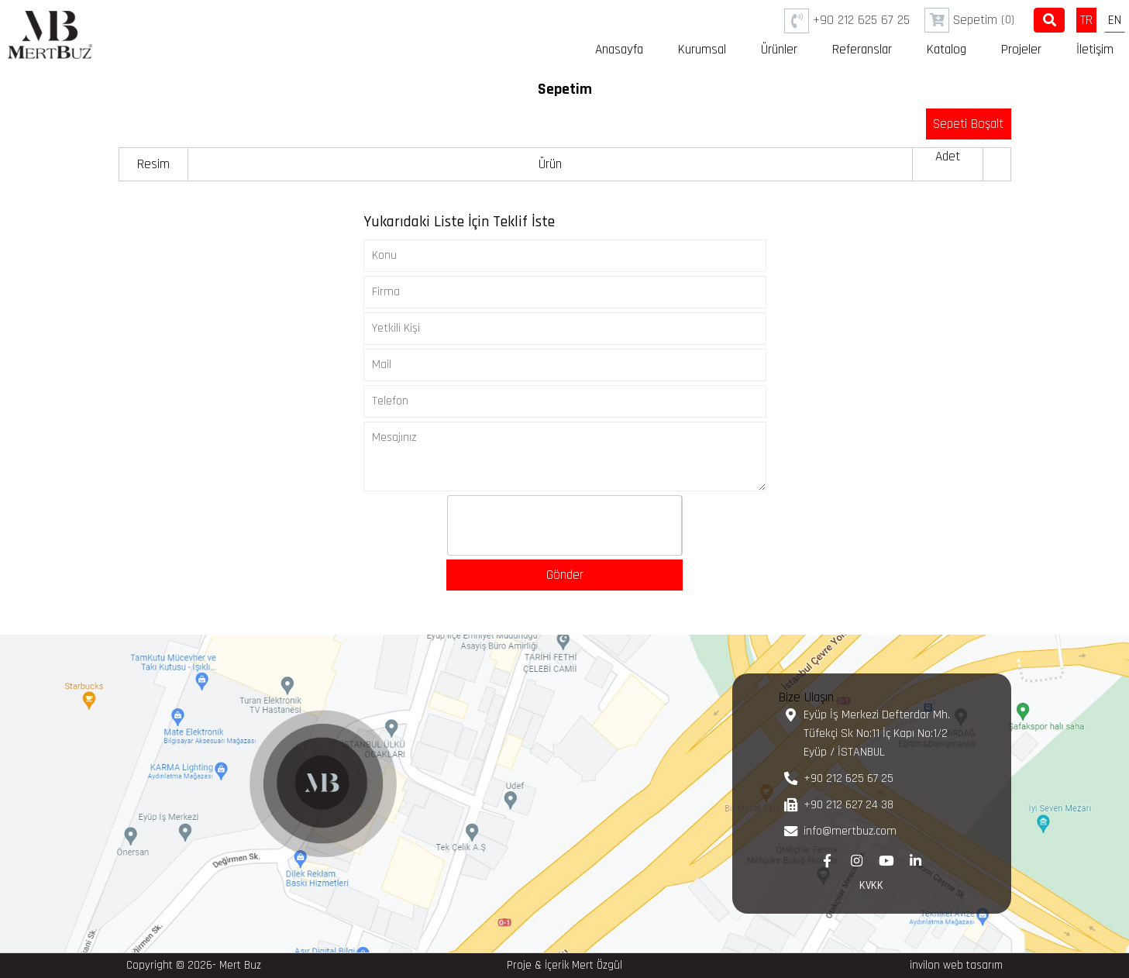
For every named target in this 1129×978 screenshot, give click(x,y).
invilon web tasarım (956, 965)
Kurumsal (702, 49)
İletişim (1095, 49)
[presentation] (565, 526)
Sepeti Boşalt (968, 124)
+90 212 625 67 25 (847, 21)
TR (1086, 20)
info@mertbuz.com (850, 831)
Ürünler (779, 49)
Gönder (564, 575)
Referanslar (862, 49)
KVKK (871, 885)
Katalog (946, 49)
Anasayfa (619, 49)
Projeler (1021, 49)
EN (1114, 20)
